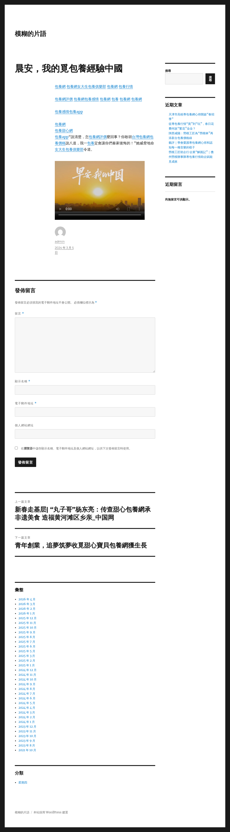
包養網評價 (64, 99)
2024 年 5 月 (26, 703)
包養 (115, 99)
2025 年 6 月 (26, 646)
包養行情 (126, 86)
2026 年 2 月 (26, 609)
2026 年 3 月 (26, 604)
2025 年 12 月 (27, 618)
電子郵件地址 (26, 403)
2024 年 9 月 (26, 684)
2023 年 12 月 (27, 727)
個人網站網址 (24, 425)
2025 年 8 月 (26, 637)
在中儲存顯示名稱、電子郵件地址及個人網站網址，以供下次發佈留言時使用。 (76, 448)
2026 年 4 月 (26, 599)
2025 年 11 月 (27, 623)
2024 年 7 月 (26, 694)
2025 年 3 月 (26, 656)
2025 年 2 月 (26, 661)
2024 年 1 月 (26, 722)
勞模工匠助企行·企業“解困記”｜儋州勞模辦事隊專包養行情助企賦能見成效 (191, 156)
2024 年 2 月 (26, 717)
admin (60, 241)
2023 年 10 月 (27, 736)
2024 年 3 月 (26, 712)
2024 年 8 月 (26, 689)
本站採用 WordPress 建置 (50, 812)
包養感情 (91, 99)
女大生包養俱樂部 (91, 86)
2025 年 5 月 (26, 651)
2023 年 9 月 (26, 741)
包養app (76, 111)
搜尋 (168, 71)
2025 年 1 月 (26, 665)
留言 (19, 313)
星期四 (22, 782)
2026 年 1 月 (26, 613)
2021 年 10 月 (27, 750)
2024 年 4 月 (26, 708)
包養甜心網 (64, 130)
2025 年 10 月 (27, 628)
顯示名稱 (22, 381)
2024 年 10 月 (27, 679)
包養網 (60, 86)
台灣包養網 (141, 136)
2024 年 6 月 (26, 698)
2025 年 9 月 (26, 632)
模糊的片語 (30, 33)
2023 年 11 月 (27, 731)
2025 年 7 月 (26, 642)
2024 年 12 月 (27, 670)
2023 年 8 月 (26, 745)
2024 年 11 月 (27, 675)
